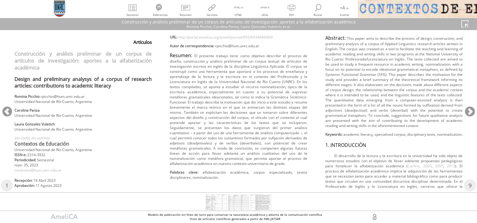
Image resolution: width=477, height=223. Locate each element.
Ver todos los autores (35, 144)
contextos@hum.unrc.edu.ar (43, 179)
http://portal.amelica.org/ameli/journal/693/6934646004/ (236, 53)
